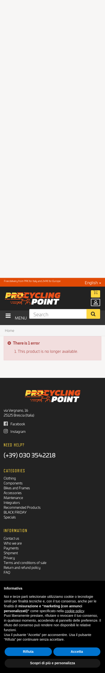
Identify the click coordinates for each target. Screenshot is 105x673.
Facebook (14, 423)
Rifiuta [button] (28, 652)
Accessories (13, 492)
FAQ (7, 572)
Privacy (9, 557)
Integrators (12, 502)
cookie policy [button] (74, 611)
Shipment (11, 552)
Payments (11, 547)
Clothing (10, 478)
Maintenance (13, 497)
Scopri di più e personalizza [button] (52, 663)
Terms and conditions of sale (25, 562)
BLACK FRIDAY (15, 512)
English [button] (93, 282)
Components (13, 482)
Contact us (11, 538)
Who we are (13, 543)
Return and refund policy (22, 567)
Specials (10, 516)
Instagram (15, 431)
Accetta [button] (77, 652)
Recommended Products (22, 507)
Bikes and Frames (17, 487)
